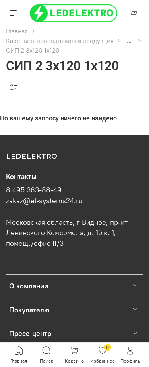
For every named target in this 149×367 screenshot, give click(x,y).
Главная (17, 31)
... (129, 40)
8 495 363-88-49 (34, 190)
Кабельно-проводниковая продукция (60, 41)
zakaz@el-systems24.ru (44, 200)
